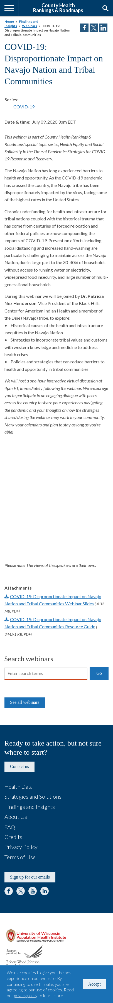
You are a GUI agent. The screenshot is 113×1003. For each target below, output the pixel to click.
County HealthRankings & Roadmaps (58, 7)
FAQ (9, 827)
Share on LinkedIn (103, 28)
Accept (94, 984)
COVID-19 (24, 106)
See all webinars (24, 702)
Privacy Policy (21, 846)
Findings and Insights (29, 806)
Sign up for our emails (30, 877)
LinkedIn (44, 891)
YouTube (32, 891)
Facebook (8, 891)
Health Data (18, 786)
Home (9, 21)
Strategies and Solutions (33, 796)
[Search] (45, 674)
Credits (13, 836)
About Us (15, 816)
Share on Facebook (84, 28)
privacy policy (25, 995)
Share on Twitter (94, 28)
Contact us (19, 766)
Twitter (20, 891)
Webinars (29, 26)
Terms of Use (20, 857)
